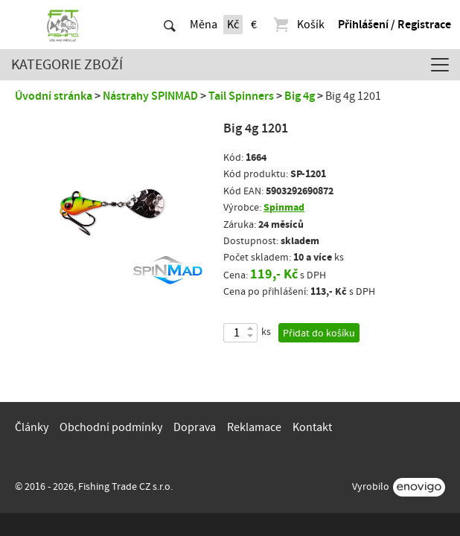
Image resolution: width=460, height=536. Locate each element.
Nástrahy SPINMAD (150, 96)
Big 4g (299, 96)
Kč (233, 24)
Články (31, 427)
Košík (298, 24)
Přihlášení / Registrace (394, 24)
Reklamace (254, 427)
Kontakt (312, 427)
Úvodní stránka (53, 96)
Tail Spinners (241, 96)
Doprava (194, 427)
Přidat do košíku (319, 333)
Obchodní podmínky (111, 427)
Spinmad (283, 207)
